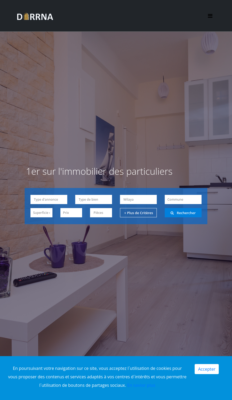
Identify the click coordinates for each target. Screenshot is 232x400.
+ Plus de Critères (138, 212)
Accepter (206, 369)
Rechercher (183, 212)
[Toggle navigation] (210, 16)
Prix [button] (66, 212)
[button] (48, 199)
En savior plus (141, 385)
